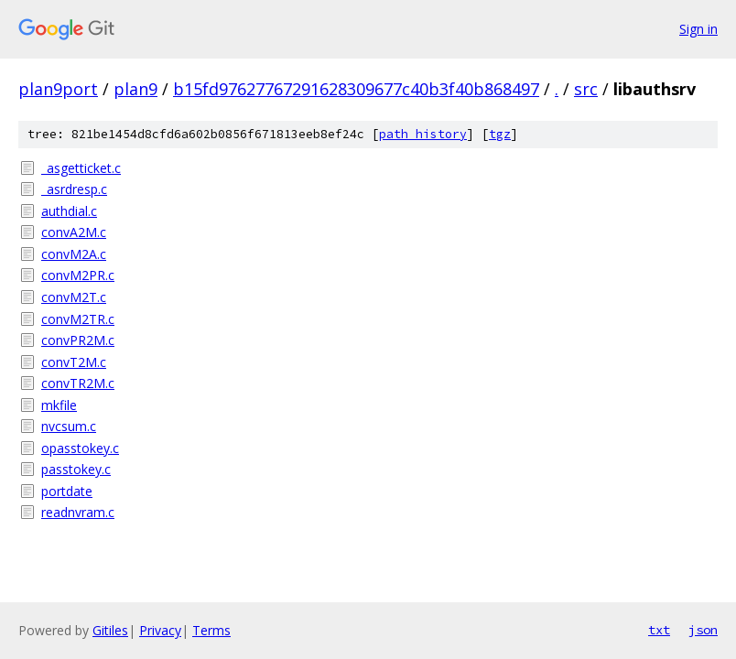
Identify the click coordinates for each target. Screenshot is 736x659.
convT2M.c (73, 362)
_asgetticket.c (81, 168)
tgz (500, 134)
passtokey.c (76, 469)
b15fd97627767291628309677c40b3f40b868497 (356, 89)
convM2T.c (73, 297)
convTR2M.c (77, 383)
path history (423, 134)
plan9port (58, 89)
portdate (66, 491)
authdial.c (69, 211)
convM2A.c (73, 254)
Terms (211, 630)
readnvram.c (77, 512)
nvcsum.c (68, 426)
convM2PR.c (77, 275)
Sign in (698, 29)
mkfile (59, 405)
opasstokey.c (80, 448)
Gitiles (110, 630)
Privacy (160, 630)
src (586, 89)
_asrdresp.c (74, 189)
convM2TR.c (77, 319)
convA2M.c (73, 232)
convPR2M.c (77, 340)
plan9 (135, 89)
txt (659, 629)
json (703, 629)
